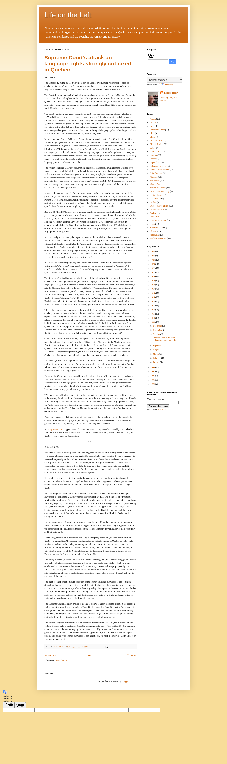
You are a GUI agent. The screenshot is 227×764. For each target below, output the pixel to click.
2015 (153, 297)
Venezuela (154, 235)
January (156, 362)
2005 (153, 380)
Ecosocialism (155, 151)
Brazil (152, 126)
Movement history (157, 187)
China (152, 137)
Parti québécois (156, 195)
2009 (153, 322)
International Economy (159, 169)
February (157, 358)
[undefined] (8, 705)
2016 (153, 293)
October (156, 334)
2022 (153, 268)
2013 (153, 305)
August (156, 349)
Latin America (156, 173)
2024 (153, 260)
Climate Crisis (156, 140)
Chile (152, 133)
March (156, 354)
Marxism (153, 177)
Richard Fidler (171, 93)
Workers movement (158, 238)
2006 (153, 376)
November (158, 330)
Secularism (154, 216)
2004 (153, 384)
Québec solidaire (157, 209)
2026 (153, 251)
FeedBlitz (162, 409)
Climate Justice (156, 144)
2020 (153, 276)
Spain (152, 224)
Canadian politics (157, 130)
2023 (153, 264)
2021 (153, 272)
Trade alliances (156, 227)
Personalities (155, 198)
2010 (153, 318)
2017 (153, 289)
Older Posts (131, 655)
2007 (153, 371)
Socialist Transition (158, 220)
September (158, 345)
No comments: (96, 647)
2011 (153, 314)
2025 (153, 255)
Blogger (125, 681)
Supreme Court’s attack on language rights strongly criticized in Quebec (87, 64)
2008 (153, 367)
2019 (153, 280)
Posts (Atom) (61, 660)
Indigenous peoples (158, 166)
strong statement (54, 429)
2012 (153, 309)
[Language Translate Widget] (164, 80)
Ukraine (153, 231)
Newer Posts (50, 655)
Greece (153, 158)
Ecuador (153, 155)
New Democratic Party (159, 191)
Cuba (152, 148)
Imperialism (155, 162)
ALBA (153, 119)
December (157, 326)
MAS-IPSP (154, 180)
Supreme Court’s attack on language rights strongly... (165, 338)
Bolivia (153, 122)
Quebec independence (159, 206)
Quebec (153, 202)
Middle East (155, 184)
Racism (153, 213)
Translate (165, 84)
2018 (153, 285)
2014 (153, 301)
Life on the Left (67, 15)
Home (90, 655)
